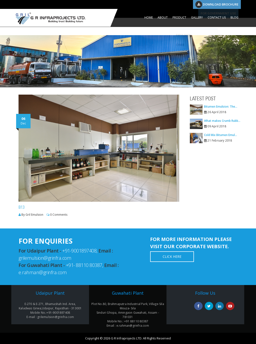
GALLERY (197, 17)
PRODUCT (179, 17)
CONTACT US (217, 17)
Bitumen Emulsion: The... (220, 106)
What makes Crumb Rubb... (222, 121)
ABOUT (163, 17)
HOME (148, 17)
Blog (234, 17)
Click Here (172, 256)
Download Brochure (216, 4)
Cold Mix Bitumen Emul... (220, 135)
